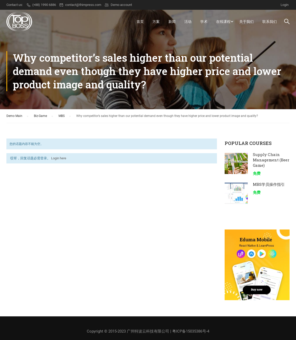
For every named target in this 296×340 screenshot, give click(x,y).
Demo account (118, 5)
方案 (156, 22)
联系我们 (269, 22)
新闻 (172, 22)
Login (285, 5)
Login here (58, 159)
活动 (188, 22)
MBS (62, 116)
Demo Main (14, 116)
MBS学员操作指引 (269, 184)
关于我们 (246, 22)
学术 (203, 22)
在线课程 (223, 22)
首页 (140, 22)
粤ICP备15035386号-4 (190, 331)
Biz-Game (40, 116)
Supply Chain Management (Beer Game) (271, 160)
